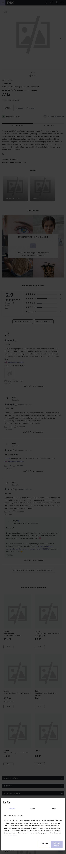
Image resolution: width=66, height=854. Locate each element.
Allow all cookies (57, 844)
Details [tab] (33, 808)
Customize (44, 844)
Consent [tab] (12, 808)
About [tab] (54, 808)
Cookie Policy (12, 835)
